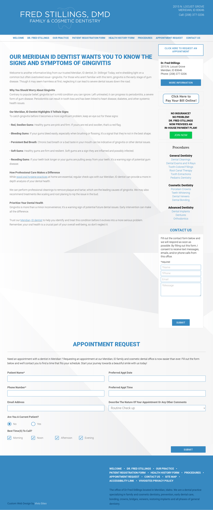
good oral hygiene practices (31, 176)
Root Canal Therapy (181, 170)
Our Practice (61, 38)
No (14, 424)
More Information (181, 82)
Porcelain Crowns (181, 189)
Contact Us (193, 38)
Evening (89, 437)
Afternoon (66, 437)
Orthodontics (180, 218)
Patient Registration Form (88, 38)
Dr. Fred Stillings (38, 38)
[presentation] (172, 307)
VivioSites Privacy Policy (156, 480)
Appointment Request (169, 38)
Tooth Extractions (181, 174)
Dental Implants (181, 211)
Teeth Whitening (181, 192)
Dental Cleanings (180, 159)
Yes (39, 424)
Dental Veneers (180, 196)
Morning (18, 437)
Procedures (145, 38)
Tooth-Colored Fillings (180, 166)
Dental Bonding (181, 199)
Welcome (18, 38)
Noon (40, 437)
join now (180, 135)
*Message (181, 289)
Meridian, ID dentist (31, 220)
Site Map (171, 476)
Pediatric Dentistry (180, 177)
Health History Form (121, 38)
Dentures (181, 214)
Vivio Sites (41, 503)
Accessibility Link (121, 480)
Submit (180, 322)
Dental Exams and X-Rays (180, 163)
